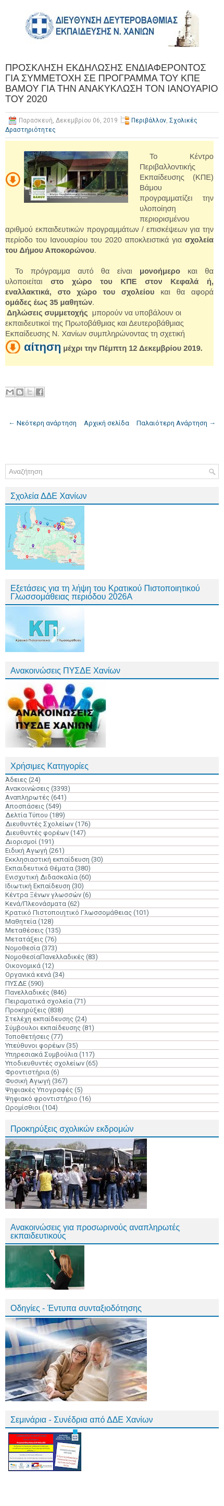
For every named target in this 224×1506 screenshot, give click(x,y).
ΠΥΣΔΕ (16, 983)
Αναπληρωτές (27, 797)
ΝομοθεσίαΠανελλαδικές (44, 957)
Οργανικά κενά (28, 974)
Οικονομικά (23, 966)
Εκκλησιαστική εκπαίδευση (47, 859)
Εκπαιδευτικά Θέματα (39, 868)
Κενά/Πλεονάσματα (35, 904)
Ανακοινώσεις (27, 788)
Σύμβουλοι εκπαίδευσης (43, 1028)
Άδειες (16, 779)
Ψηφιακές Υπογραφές (39, 1090)
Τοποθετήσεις (27, 1036)
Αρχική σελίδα (106, 423)
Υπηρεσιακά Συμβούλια (41, 1054)
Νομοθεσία (22, 948)
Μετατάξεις (24, 939)
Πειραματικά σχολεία (38, 1001)
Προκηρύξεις (25, 1010)
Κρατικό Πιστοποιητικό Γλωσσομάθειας (68, 912)
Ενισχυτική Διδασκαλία (41, 877)
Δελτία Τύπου (26, 815)
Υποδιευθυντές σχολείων (44, 1063)
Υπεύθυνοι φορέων (35, 1045)
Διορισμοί (21, 842)
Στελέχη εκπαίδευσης (39, 1019)
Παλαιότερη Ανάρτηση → (176, 423)
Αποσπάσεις (24, 806)
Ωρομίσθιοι (23, 1107)
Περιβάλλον (148, 120)
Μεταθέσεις (24, 930)
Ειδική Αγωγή (26, 850)
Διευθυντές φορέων (37, 833)
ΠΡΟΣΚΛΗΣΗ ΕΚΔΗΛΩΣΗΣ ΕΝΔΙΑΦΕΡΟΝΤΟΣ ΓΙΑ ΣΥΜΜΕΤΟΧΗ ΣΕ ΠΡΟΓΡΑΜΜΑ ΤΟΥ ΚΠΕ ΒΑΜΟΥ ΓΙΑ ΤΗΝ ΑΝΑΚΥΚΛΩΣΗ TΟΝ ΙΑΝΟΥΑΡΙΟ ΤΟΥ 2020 (111, 83)
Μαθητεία (20, 921)
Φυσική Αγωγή (28, 1081)
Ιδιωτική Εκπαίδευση (37, 886)
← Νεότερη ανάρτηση (42, 423)
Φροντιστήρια (27, 1072)
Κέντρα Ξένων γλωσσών (43, 895)
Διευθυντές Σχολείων (39, 824)
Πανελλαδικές (27, 992)
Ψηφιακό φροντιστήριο (41, 1099)
